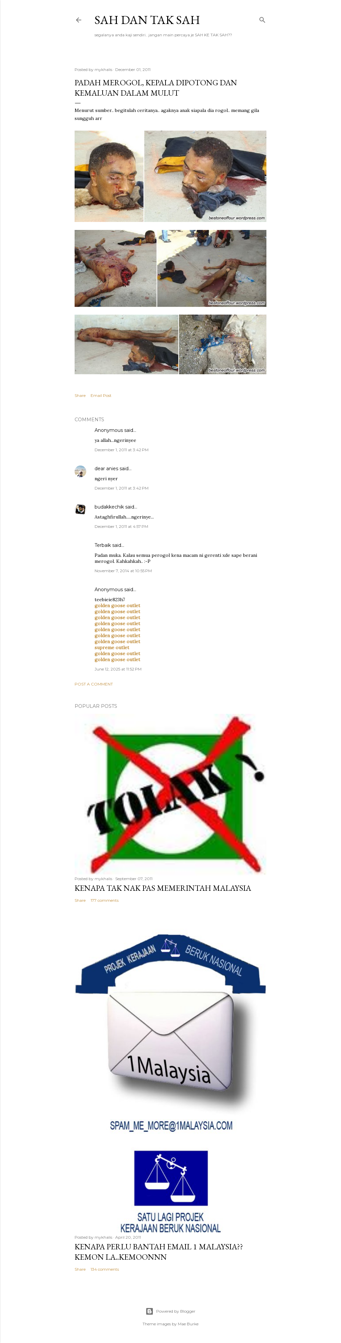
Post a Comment (94, 683)
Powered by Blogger (170, 1311)
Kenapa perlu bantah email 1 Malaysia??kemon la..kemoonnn (159, 1251)
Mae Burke (188, 1323)
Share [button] (80, 395)
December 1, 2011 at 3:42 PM (122, 449)
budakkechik (109, 507)
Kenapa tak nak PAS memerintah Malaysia (163, 888)
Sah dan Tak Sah (147, 20)
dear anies (106, 469)
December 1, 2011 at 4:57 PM (121, 526)
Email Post (101, 395)
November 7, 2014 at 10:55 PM (123, 570)
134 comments (105, 1269)
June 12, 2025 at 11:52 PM (118, 669)
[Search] (262, 18)
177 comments (105, 900)
